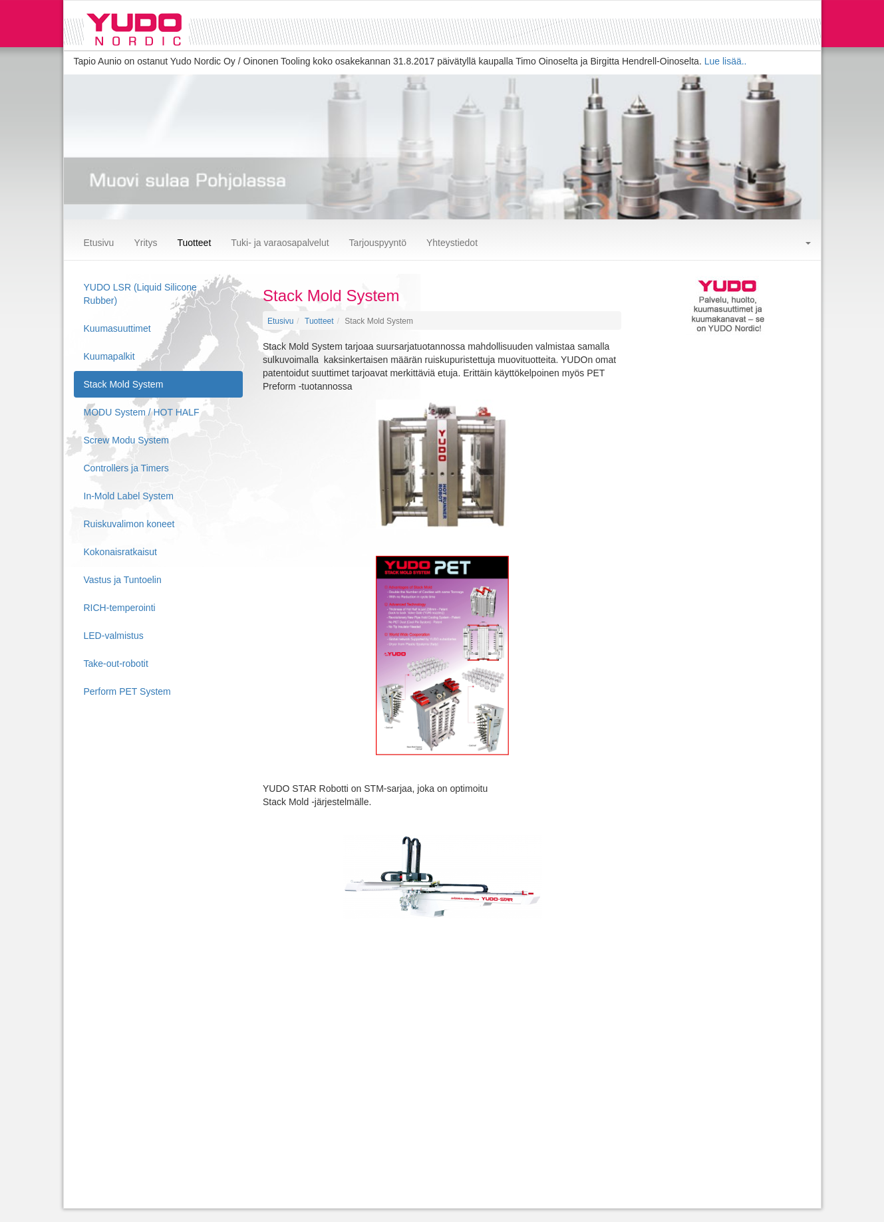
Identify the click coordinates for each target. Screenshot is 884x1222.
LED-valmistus (114, 635)
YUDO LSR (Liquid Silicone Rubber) (140, 294)
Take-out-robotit (116, 663)
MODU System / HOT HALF (142, 412)
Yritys (145, 242)
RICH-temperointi (120, 607)
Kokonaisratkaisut (121, 552)
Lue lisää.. (725, 61)
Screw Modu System (126, 440)
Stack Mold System (124, 384)
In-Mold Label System (129, 496)
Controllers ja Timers (126, 468)
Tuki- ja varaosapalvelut (280, 242)
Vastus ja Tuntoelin (123, 579)
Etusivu (99, 242)
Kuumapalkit (109, 356)
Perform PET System (127, 691)
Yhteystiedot (452, 242)
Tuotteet (194, 242)
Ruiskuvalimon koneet (129, 524)
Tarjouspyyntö (377, 242)
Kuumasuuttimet (117, 328)
